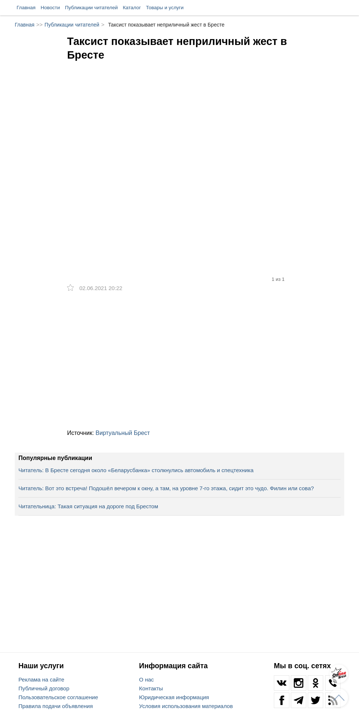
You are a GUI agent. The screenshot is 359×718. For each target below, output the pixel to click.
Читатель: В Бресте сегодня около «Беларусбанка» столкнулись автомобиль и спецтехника (136, 470)
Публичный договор (43, 688)
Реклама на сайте (41, 679)
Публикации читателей (91, 7)
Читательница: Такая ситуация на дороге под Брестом (88, 506)
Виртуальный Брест (122, 433)
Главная (26, 7)
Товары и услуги (165, 7)
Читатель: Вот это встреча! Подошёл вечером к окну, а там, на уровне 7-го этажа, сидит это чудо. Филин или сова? (166, 488)
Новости (50, 7)
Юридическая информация (174, 697)
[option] (179, 144)
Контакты (151, 688)
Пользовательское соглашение (58, 697)
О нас (146, 679)
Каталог (132, 7)
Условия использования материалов (186, 706)
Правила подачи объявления (55, 706)
